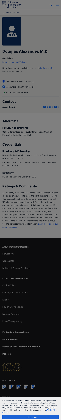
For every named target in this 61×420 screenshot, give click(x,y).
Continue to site (30, 417)
